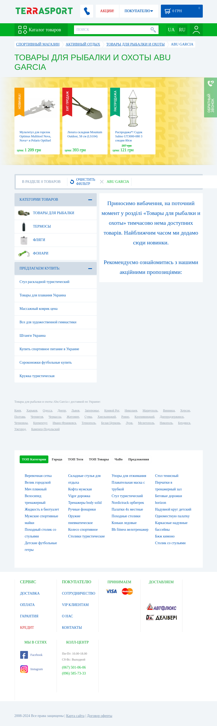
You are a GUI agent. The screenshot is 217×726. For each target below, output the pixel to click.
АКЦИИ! (107, 11)
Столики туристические (86, 536)
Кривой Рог (111, 410)
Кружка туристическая (37, 376)
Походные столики (126, 516)
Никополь (166, 423)
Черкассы (55, 416)
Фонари (33, 253)
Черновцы (21, 423)
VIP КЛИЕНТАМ (75, 605)
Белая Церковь (110, 423)
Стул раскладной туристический (45, 282)
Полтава (19, 416)
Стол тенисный (166, 476)
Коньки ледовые (124, 523)
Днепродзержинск (172, 416)
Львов (75, 410)
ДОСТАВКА (30, 593)
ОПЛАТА (27, 605)
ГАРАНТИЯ (29, 616)
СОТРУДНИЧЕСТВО (78, 593)
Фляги (31, 240)
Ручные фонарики (82, 509)
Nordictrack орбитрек (128, 503)
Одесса (47, 410)
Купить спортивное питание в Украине (49, 349)
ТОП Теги (75, 459)
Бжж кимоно (165, 536)
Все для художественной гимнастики (48, 322)
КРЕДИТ (27, 628)
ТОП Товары (99, 459)
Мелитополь (146, 423)
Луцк (129, 423)
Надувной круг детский (173, 509)
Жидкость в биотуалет (42, 509)
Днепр (62, 410)
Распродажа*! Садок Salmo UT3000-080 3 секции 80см (129, 136)
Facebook (31, 655)
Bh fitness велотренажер (130, 530)
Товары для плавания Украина (43, 295)
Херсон (185, 410)
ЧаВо (119, 459)
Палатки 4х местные (127, 509)
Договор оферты (99, 716)
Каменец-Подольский (45, 429)
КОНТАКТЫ (72, 628)
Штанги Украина (33, 336)
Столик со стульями (170, 543)
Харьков (31, 410)
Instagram (31, 669)
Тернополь (89, 423)
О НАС (67, 616)
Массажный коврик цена (39, 309)
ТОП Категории (34, 459)
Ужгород (20, 429)
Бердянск (184, 423)
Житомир (73, 416)
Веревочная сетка (38, 476)
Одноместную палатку (172, 516)
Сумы (88, 416)
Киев (17, 410)
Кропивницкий (144, 416)
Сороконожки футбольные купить (46, 362)
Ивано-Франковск (64, 423)
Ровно (125, 416)
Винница (169, 410)
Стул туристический (127, 496)
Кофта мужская (80, 489)
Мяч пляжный (36, 489)
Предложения (138, 459)
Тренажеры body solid (85, 503)
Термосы (34, 227)
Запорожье (92, 410)
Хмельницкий (107, 416)
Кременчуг (40, 423)
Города (57, 459)
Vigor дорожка (79, 496)
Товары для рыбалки (46, 213)
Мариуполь (150, 410)
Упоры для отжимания (129, 476)
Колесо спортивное (83, 530)
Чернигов (37, 416)
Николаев (131, 410)
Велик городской (38, 482)
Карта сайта (75, 716)
